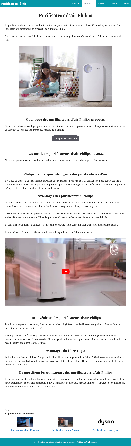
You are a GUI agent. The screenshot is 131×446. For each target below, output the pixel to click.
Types (77, 3)
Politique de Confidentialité (87, 442)
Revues (103, 3)
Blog (115, 3)
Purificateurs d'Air (13, 3)
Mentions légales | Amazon (65, 442)
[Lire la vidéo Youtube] (65, 272)
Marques (90, 3)
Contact (126, 4)
